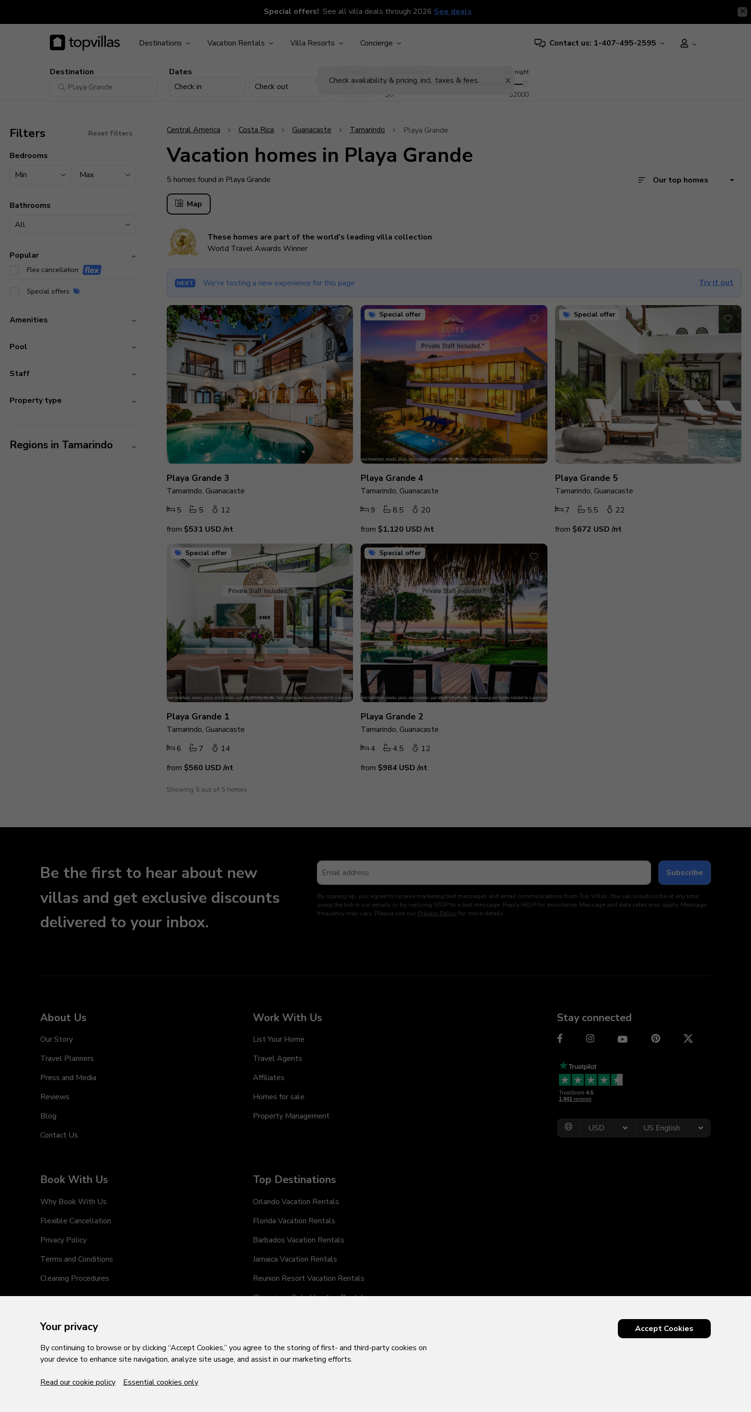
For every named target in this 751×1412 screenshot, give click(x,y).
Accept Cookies (664, 1328)
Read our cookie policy (77, 1382)
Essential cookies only (160, 1382)
